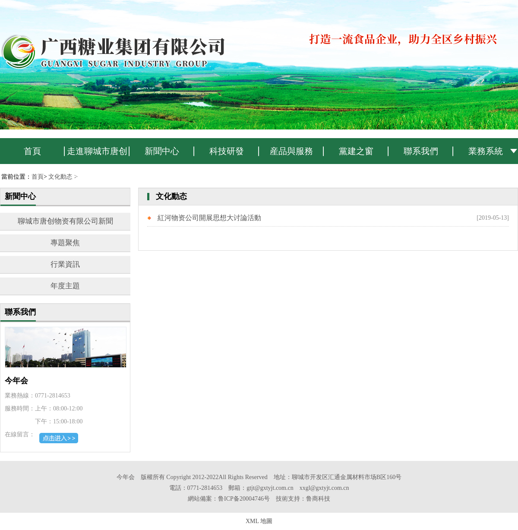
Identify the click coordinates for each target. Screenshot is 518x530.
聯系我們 (421, 151)
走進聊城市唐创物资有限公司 (97, 155)
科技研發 (226, 151)
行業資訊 (65, 264)
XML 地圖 (259, 521)
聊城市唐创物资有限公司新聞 (65, 221)
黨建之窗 (356, 151)
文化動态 (60, 177)
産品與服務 (291, 151)
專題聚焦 (65, 243)
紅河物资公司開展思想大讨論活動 (209, 217)
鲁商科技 (318, 498)
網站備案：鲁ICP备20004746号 (229, 498)
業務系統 (485, 151)
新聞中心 (162, 151)
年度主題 (65, 286)
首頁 (32, 151)
